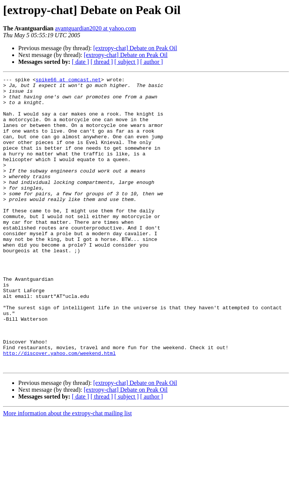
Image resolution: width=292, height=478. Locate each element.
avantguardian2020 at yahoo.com (95, 28)
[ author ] (151, 62)
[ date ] (80, 62)
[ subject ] (126, 62)
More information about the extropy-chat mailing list (67, 471)
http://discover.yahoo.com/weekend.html (59, 408)
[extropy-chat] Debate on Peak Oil (135, 48)
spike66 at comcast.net (68, 80)
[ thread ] (101, 62)
